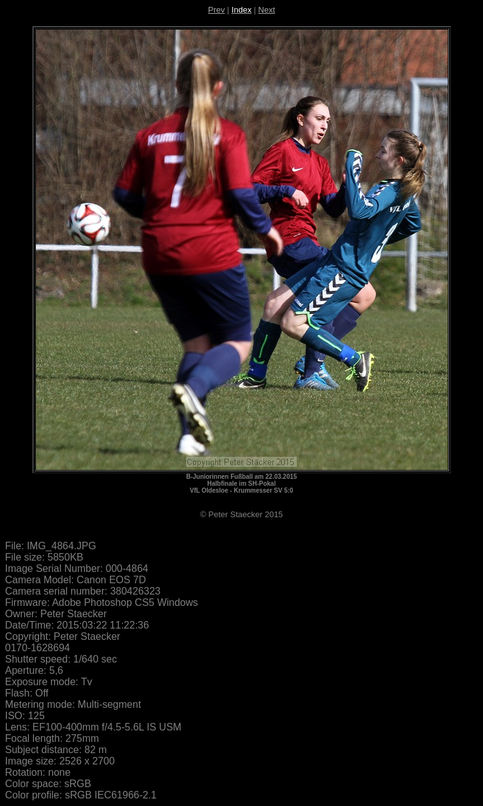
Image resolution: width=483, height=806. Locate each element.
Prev (216, 9)
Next (266, 9)
